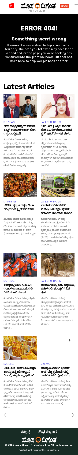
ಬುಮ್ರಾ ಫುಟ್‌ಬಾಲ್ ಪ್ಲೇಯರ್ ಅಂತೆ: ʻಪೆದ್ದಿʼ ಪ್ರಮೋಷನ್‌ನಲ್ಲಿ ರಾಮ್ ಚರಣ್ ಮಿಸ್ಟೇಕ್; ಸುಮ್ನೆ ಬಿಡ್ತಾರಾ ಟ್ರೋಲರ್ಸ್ (55, 372)
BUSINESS (8, 364)
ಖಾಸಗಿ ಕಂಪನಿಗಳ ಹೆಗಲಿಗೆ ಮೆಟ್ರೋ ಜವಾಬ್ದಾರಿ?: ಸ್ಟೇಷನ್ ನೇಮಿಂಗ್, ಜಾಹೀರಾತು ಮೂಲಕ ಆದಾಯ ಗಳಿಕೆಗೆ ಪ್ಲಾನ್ (56, 209)
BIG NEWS (8, 122)
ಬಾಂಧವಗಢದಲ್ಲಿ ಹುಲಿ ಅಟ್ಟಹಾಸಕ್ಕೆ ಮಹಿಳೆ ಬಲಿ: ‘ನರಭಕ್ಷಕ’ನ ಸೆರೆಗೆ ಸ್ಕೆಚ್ (58, 289)
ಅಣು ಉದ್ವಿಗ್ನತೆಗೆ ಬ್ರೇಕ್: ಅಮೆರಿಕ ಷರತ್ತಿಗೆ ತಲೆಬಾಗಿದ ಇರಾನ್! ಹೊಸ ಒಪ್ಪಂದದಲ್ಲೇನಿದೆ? (19, 130)
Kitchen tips (9, 201)
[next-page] (72, 415)
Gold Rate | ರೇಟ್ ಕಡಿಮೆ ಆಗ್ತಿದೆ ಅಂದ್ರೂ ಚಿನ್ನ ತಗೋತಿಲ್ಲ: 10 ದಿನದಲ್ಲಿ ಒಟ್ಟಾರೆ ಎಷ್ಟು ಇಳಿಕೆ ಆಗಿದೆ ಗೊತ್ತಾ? (19, 372)
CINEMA (45, 364)
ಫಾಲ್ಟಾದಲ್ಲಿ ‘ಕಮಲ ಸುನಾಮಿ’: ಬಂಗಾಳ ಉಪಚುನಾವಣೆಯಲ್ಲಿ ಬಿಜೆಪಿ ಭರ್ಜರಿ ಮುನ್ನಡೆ (17, 289)
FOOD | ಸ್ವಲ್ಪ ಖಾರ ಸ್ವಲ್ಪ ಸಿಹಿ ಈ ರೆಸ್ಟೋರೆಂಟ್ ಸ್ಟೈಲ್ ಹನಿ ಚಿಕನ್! (18, 208)
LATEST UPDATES (51, 122)
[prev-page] (6, 415)
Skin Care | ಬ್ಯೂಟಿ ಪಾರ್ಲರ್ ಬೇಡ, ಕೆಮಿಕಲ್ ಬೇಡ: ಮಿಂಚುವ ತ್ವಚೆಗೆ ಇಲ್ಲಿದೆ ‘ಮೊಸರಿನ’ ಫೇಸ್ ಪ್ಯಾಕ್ (56, 130)
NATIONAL (9, 281)
